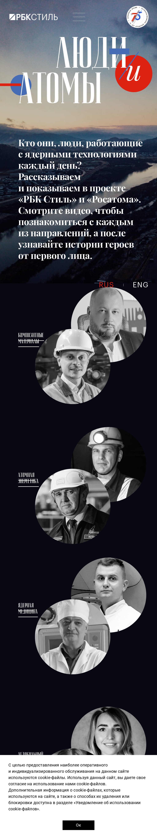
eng (141, 285)
